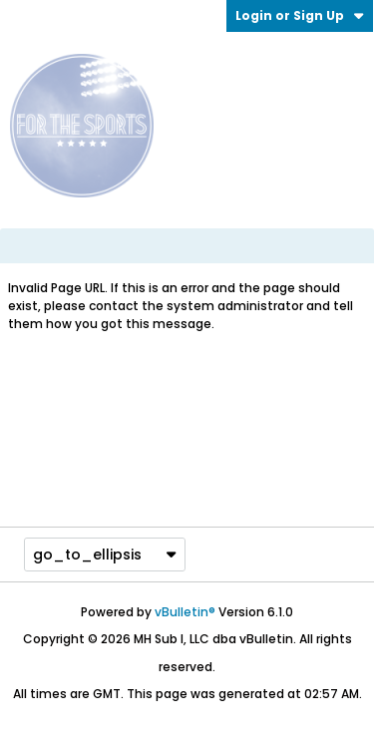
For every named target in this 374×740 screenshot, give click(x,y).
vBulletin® (185, 611)
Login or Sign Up (299, 15)
